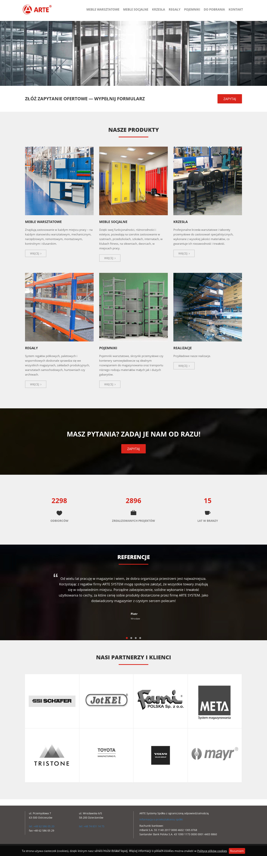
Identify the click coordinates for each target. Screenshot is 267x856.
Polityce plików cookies (212, 851)
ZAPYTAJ (229, 99)
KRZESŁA (180, 221)
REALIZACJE (182, 348)
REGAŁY (31, 348)
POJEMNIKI (108, 348)
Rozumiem (237, 851)
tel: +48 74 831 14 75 (91, 826)
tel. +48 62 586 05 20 (41, 826)
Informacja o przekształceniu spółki (161, 819)
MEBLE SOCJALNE (113, 221)
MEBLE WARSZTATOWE (43, 221)
